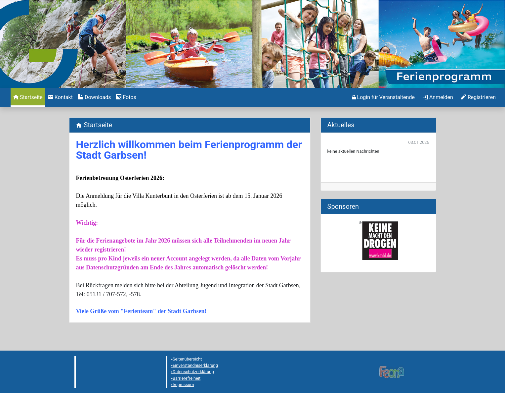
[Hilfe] (126, 97)
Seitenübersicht (187, 359)
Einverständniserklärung (195, 365)
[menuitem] (28, 97)
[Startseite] (28, 97)
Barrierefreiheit (186, 378)
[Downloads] (94, 97)
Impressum (183, 384)
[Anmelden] (383, 97)
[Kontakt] (60, 97)
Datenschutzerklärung (193, 371)
